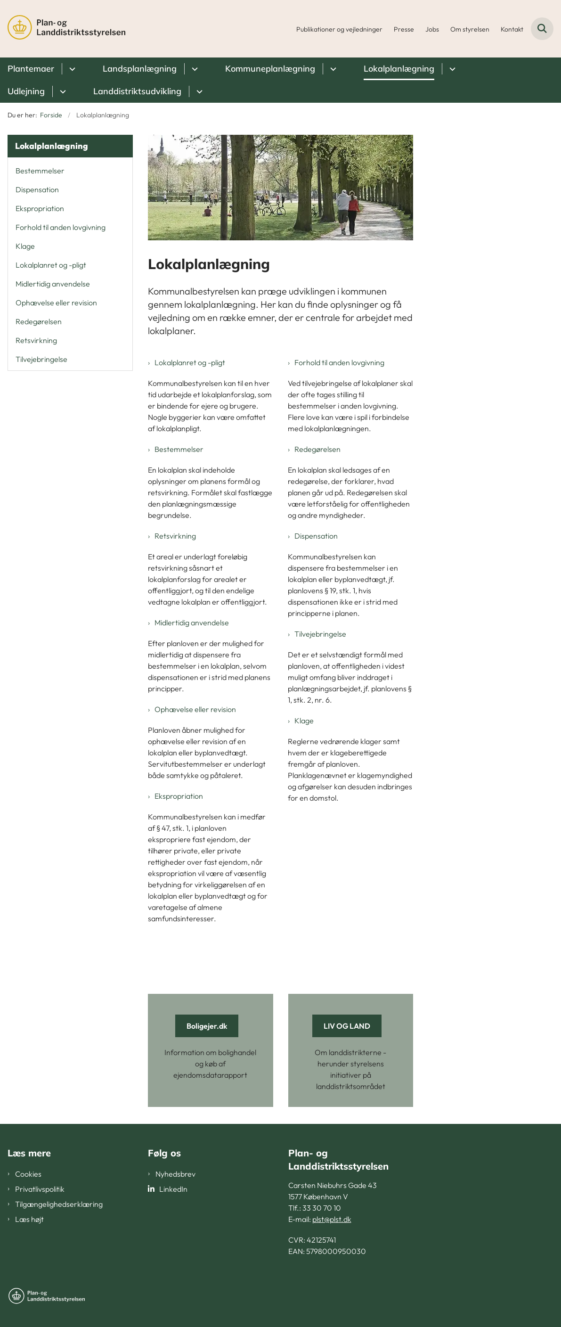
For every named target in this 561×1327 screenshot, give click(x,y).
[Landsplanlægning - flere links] (193, 68)
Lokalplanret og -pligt (189, 362)
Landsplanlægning (140, 68)
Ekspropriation (178, 796)
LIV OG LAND (347, 1026)
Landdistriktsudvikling (137, 91)
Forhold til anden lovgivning (339, 362)
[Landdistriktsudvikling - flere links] (198, 91)
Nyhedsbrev (175, 1174)
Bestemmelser (178, 449)
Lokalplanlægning (399, 68)
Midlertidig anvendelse (191, 622)
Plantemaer (31, 68)
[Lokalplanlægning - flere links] (451, 68)
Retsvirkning (175, 536)
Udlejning (26, 91)
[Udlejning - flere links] (61, 91)
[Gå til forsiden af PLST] (62, 28)
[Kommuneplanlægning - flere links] (332, 68)
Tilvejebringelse (320, 634)
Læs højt (29, 1219)
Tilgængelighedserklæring (59, 1204)
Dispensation (316, 536)
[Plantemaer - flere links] (71, 68)
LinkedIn (173, 1189)
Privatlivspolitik (40, 1189)
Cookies (28, 1174)
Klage (304, 720)
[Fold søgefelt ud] (542, 28)
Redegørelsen (317, 449)
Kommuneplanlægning (270, 68)
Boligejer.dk (207, 1026)
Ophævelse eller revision (195, 709)
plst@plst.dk (331, 1219)
